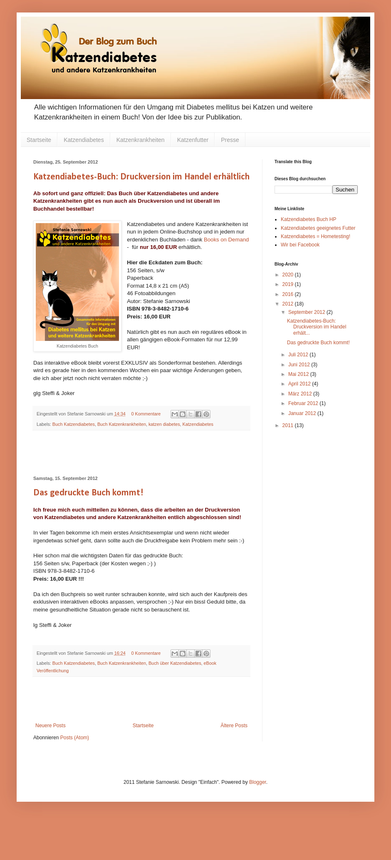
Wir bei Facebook (300, 245)
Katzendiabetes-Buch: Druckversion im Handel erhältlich (141, 177)
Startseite (39, 140)
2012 (288, 304)
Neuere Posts (50, 725)
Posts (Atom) (74, 738)
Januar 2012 (302, 413)
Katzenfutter (193, 140)
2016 (288, 294)
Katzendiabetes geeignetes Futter (318, 228)
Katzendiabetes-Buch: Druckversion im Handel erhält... (316, 327)
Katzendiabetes (84, 140)
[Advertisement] (141, 453)
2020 (288, 275)
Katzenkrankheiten (140, 140)
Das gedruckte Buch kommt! (88, 493)
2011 (288, 425)
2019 (288, 284)
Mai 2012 (299, 374)
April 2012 (300, 384)
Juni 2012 (299, 365)
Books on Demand (226, 239)
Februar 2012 (303, 403)
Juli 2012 (298, 355)
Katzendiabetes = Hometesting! (315, 236)
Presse (230, 140)
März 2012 (300, 394)
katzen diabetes (164, 424)
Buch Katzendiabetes (73, 424)
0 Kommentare (146, 413)
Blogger (257, 782)
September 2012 (307, 312)
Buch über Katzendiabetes (174, 663)
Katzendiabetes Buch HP (308, 219)
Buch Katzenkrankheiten (121, 424)
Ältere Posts (233, 725)
